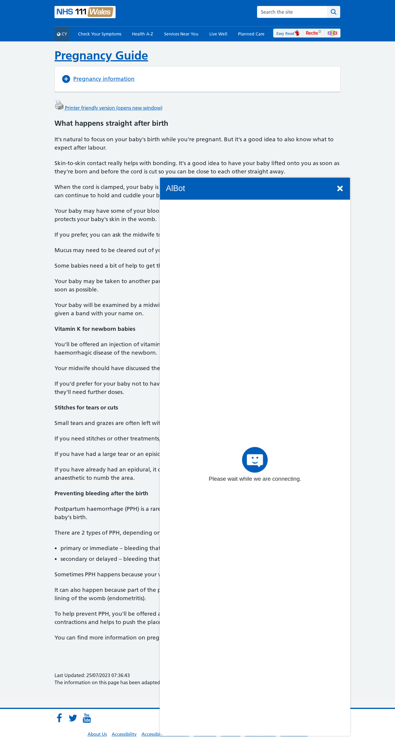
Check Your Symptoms (99, 34)
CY (62, 34)
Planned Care (251, 34)
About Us (97, 734)
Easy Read (288, 33)
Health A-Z (142, 34)
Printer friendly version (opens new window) (108, 108)
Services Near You (181, 34)
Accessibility (124, 734)
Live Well (218, 34)
